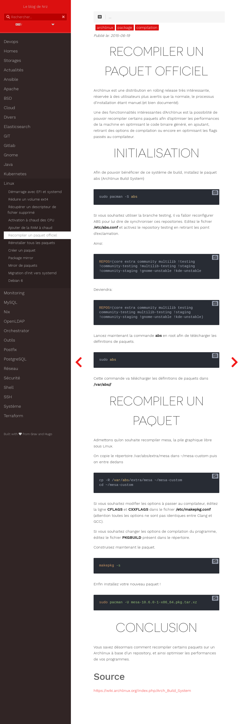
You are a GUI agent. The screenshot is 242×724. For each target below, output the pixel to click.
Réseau (11, 368)
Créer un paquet (21, 250)
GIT (7, 136)
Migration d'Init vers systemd (32, 273)
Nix (7, 311)
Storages (12, 60)
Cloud (9, 107)
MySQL (10, 302)
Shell (9, 387)
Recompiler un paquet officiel (32, 235)
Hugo (48, 434)
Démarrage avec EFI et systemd (35, 192)
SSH (8, 396)
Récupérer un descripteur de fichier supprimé (32, 210)
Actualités (13, 70)
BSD (8, 98)
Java (8, 164)
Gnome (11, 155)
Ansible (11, 79)
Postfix (10, 349)
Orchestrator (16, 330)
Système (12, 406)
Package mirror (20, 258)
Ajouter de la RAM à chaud (30, 228)
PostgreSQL (15, 359)
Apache (11, 88)
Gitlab (9, 145)
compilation (146, 27)
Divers (10, 117)
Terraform (13, 415)
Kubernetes (15, 173)
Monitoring (14, 293)
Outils (9, 340)
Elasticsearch (17, 126)
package (124, 27)
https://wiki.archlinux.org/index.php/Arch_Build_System (142, 691)
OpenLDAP (14, 321)
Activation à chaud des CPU (31, 220)
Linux (9, 183)
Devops (11, 41)
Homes (11, 51)
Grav (34, 434)
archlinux (105, 27)
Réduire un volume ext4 (28, 199)
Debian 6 (15, 280)
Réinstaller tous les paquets (31, 243)
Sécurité (12, 378)
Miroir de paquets (22, 265)
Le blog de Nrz (35, 6)
